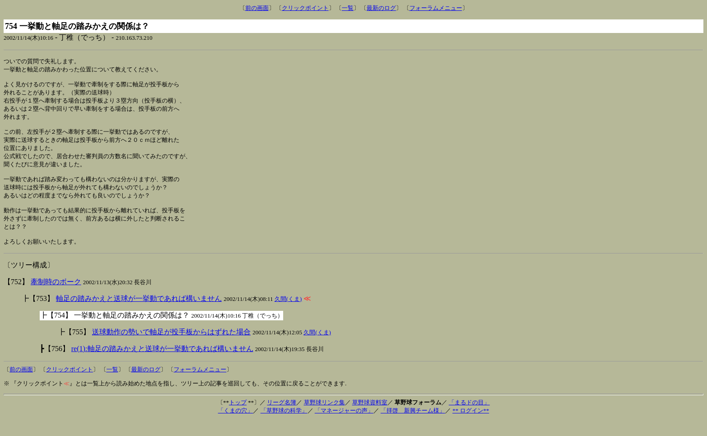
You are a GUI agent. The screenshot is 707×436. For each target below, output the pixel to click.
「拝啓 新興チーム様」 (413, 425)
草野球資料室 (369, 417)
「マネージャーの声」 (344, 425)
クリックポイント (305, 8)
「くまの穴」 (235, 425)
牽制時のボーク (56, 297)
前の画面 (257, 8)
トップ (238, 417)
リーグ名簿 (281, 417)
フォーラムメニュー (435, 8)
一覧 (348, 8)
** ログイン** (470, 425)
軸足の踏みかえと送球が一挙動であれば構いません (139, 314)
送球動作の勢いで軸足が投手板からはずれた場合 (171, 347)
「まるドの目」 (469, 417)
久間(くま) (288, 314)
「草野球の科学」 (284, 425)
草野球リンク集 (324, 417)
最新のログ (381, 8)
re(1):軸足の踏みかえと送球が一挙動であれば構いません (162, 364)
